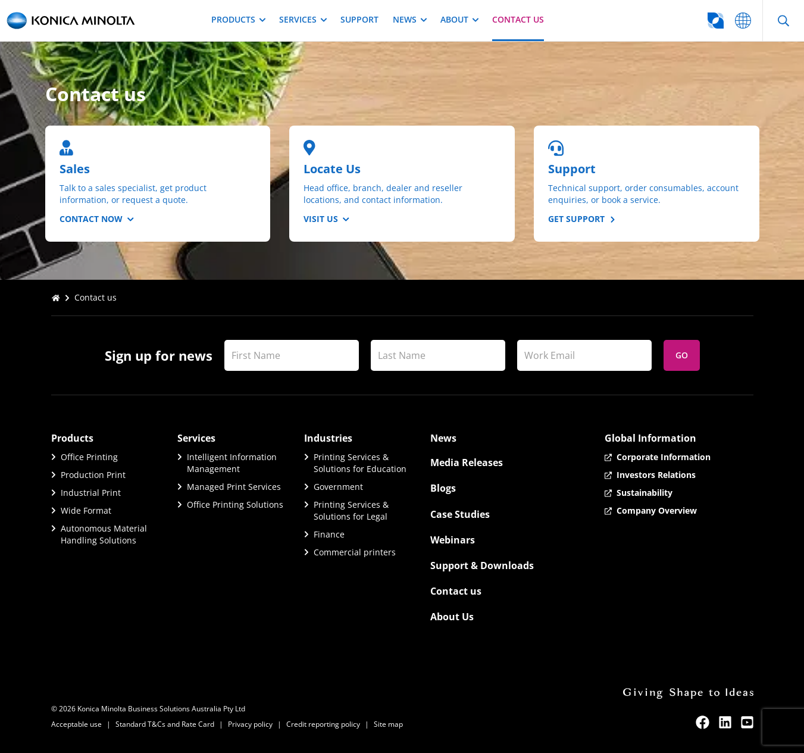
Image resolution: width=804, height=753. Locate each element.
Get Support (581, 218)
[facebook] (702, 722)
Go (681, 355)
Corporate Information (664, 457)
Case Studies (460, 514)
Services (302, 19)
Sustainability (644, 492)
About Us (452, 616)
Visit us (326, 218)
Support (359, 19)
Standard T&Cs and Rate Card (164, 724)
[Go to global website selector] (669, 20)
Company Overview (657, 510)
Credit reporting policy (323, 724)
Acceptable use (76, 724)
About (459, 19)
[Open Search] (783, 20)
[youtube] (747, 722)
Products (238, 19)
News (409, 19)
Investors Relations (656, 474)
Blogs (443, 488)
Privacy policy (250, 724)
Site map (388, 724)
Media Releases (466, 462)
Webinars (452, 539)
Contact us (518, 19)
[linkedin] (725, 722)
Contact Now (97, 218)
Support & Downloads (482, 565)
